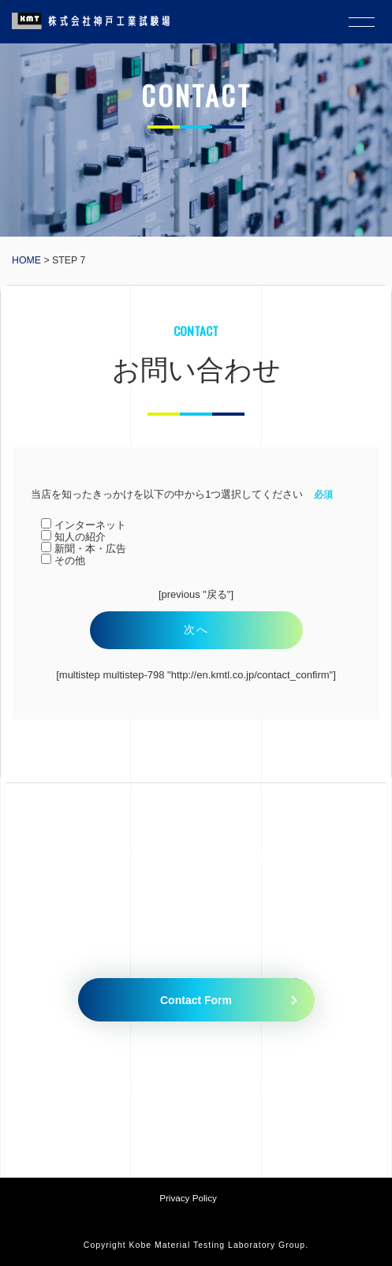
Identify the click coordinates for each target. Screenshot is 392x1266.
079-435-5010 (150, 1086)
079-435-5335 (278, 1086)
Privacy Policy (188, 1198)
